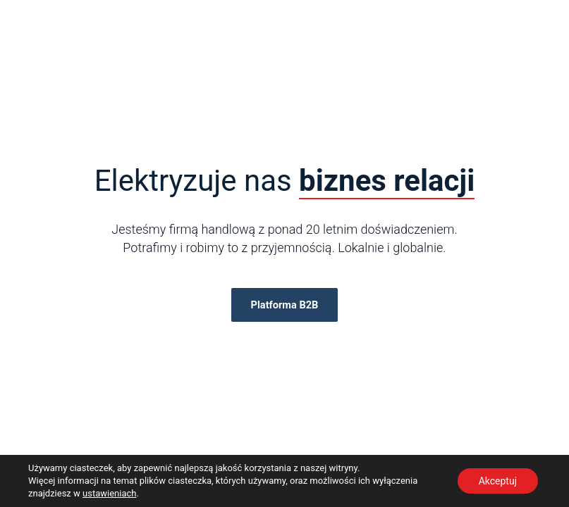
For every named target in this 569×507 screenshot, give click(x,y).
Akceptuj (498, 481)
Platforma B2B (285, 305)
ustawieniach (109, 493)
